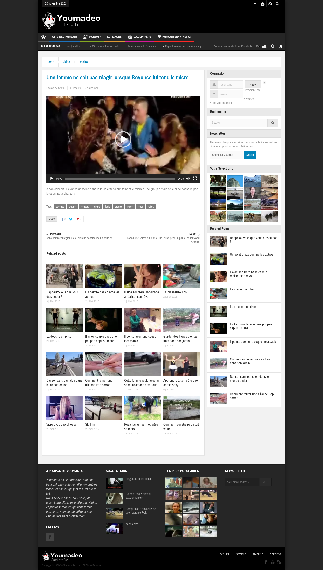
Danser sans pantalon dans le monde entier (64, 382)
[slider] (120, 179)
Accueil (224, 554)
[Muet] (188, 178)
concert (85, 206)
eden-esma (132, 524)
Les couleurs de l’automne (148, 46)
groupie (118, 206)
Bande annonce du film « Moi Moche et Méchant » (246, 46)
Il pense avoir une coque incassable (253, 342)
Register (250, 99)
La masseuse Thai (175, 292)
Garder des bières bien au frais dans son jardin (180, 338)
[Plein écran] (195, 178)
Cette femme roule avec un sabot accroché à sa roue (142, 382)
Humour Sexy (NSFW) (174, 37)
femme (97, 206)
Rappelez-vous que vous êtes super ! (191, 46)
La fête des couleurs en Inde (110, 46)
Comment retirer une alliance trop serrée (98, 382)
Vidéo (66, 62)
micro (130, 206)
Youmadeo (53, 480)
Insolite (83, 62)
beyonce (60, 206)
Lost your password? (222, 103)
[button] (123, 139)
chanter (72, 206)
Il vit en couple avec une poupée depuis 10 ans (101, 338)
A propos (275, 554)
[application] (123, 139)
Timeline (258, 554)
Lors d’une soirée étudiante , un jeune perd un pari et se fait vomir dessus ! (161, 238)
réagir (140, 206)
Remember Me (252, 90)
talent (151, 206)
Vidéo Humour (64, 37)
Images (114, 37)
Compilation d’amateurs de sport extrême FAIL (141, 511)
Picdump (92, 37)
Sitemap (241, 554)
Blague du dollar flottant (139, 479)
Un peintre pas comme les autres (251, 255)
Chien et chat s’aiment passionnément (138, 496)
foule (107, 206)
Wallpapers (139, 37)
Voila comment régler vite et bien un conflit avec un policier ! (84, 236)
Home (50, 62)
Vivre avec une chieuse (61, 424)
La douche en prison (59, 336)
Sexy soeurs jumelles (74, 46)
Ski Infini (90, 424)
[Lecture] (52, 178)
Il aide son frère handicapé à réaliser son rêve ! (141, 294)
